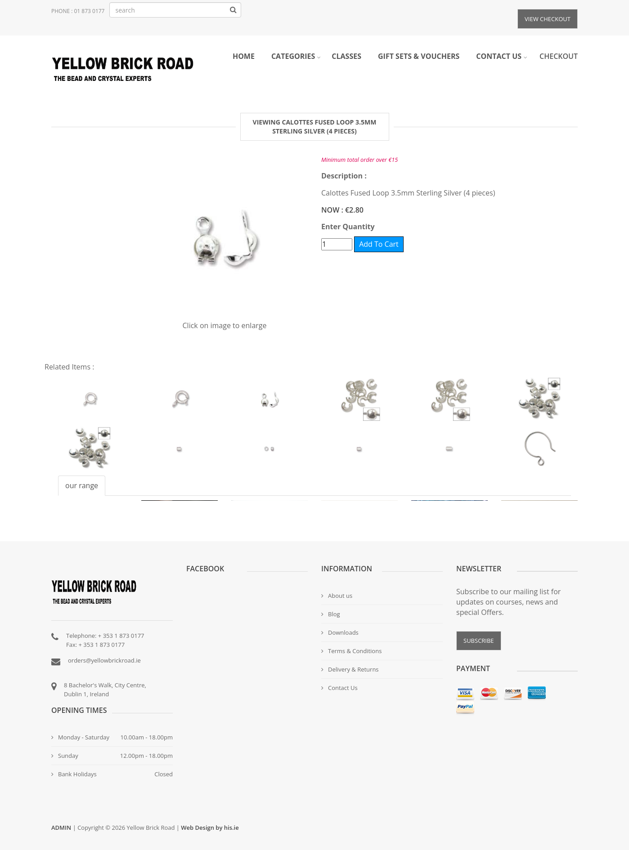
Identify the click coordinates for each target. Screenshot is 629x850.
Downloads (340, 632)
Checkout (558, 56)
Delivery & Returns (350, 669)
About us (336, 596)
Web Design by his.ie (209, 827)
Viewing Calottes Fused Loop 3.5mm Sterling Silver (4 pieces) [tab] (315, 126)
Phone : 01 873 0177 (77, 11)
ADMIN (61, 827)
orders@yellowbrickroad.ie (104, 660)
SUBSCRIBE (478, 640)
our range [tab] (81, 485)
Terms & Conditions (351, 651)
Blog (330, 614)
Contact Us (339, 688)
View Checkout (548, 19)
